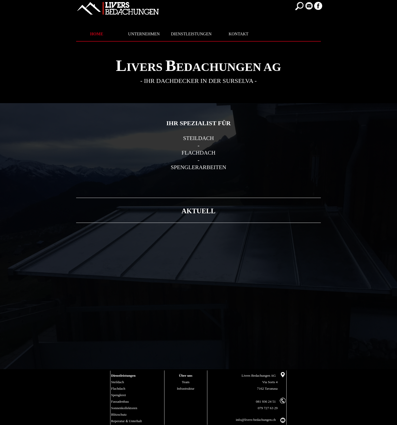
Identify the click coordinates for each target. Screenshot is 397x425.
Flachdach (118, 388)
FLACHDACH (198, 153)
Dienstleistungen (123, 375)
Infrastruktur (185, 388)
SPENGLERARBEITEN (198, 167)
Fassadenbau (120, 401)
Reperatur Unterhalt (126, 421)
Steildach (117, 382)
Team (185, 382)
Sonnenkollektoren (124, 408)
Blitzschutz (119, 414)
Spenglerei (118, 395)
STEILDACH (198, 138)
